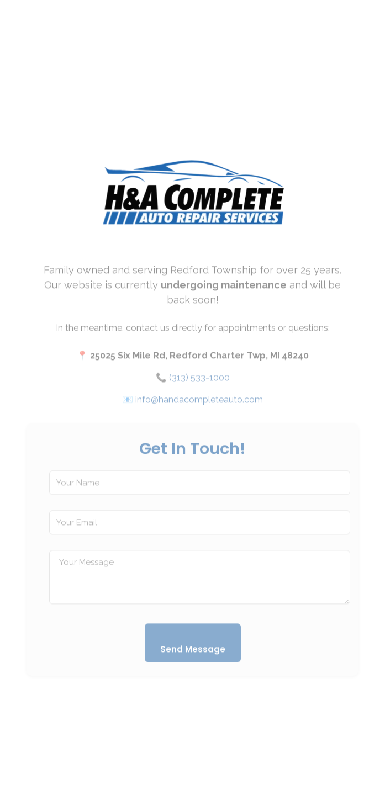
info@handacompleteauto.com (199, 405)
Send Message (192, 655)
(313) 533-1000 (199, 383)
